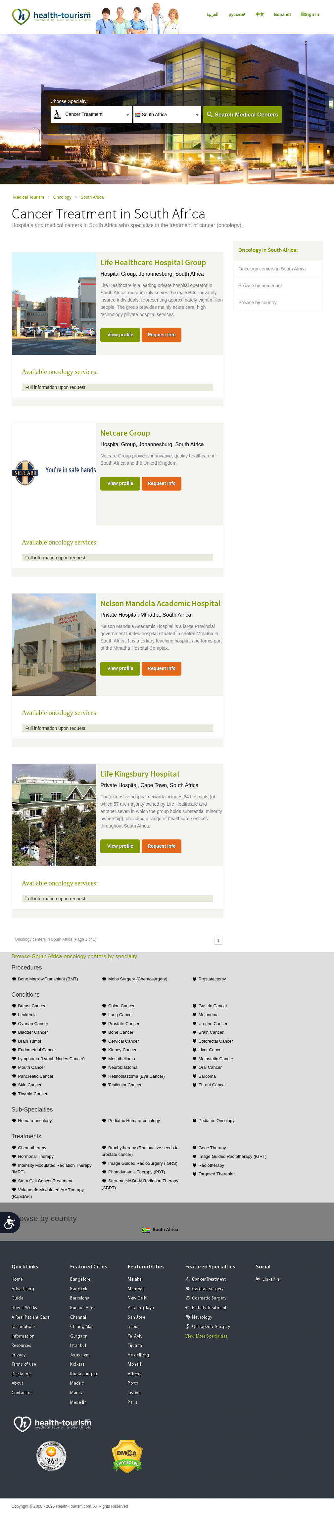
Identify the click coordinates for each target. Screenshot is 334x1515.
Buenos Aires (82, 1308)
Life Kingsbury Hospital (139, 774)
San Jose (136, 1317)
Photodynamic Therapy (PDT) (136, 1171)
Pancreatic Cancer (36, 1076)
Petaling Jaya (141, 1308)
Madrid (77, 1383)
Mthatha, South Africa (165, 615)
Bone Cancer (120, 1032)
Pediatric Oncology (217, 1120)
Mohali (134, 1364)
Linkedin (267, 1279)
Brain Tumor (30, 1041)
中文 (260, 14)
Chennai (78, 1317)
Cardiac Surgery (208, 1289)
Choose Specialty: (69, 101)
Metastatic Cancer (216, 1058)
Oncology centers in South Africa (272, 268)
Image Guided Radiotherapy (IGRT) (233, 1156)
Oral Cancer (210, 1067)
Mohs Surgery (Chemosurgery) (137, 978)
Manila (76, 1393)
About (18, 1383)
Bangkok (78, 1289)
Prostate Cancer (123, 1023)
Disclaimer (22, 1374)
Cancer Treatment (209, 1279)
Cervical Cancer (123, 1041)
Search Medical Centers (246, 115)
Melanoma (209, 1014)
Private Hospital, (120, 615)
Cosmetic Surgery (209, 1298)
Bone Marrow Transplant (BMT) (48, 978)
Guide (18, 1298)
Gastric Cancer (213, 1005)
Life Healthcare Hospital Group (153, 263)
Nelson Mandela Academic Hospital (160, 603)
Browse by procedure (260, 285)
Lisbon (134, 1393)
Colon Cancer (121, 1005)
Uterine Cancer (213, 1023)
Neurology (202, 1317)
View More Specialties (206, 1336)
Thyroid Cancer (33, 1093)
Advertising (23, 1289)
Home (17, 1279)
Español (282, 14)
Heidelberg (138, 1355)
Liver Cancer (211, 1049)
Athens (134, 1374)
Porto (133, 1383)
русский (237, 14)
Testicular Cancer (124, 1084)
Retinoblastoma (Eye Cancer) (136, 1076)
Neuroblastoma (122, 1067)
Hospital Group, (119, 274)
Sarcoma (207, 1076)
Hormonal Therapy (36, 1156)
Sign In (310, 14)
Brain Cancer (211, 1032)
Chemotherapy (32, 1147)
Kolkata (77, 1364)
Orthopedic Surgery (211, 1327)
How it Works (24, 1308)
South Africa (92, 197)
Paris (133, 1402)
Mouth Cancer (31, 1067)
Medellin (78, 1402)
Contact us (22, 1393)
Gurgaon (79, 1336)
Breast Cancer (32, 1005)
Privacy (19, 1355)
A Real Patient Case (31, 1317)
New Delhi (138, 1298)
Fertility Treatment (209, 1308)
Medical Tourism (28, 197)
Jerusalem (80, 1355)
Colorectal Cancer (216, 1041)
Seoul (133, 1327)
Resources (21, 1346)
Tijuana (135, 1346)
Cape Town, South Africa (169, 785)
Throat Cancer (212, 1084)
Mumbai (136, 1289)
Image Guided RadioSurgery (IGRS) (142, 1163)
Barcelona (80, 1298)
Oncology (62, 197)
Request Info (162, 334)
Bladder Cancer (33, 1032)
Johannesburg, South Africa (171, 274)
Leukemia (27, 1014)
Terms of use (24, 1364)
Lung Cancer (120, 1014)
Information (23, 1336)
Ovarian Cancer (33, 1023)
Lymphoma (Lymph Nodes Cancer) (51, 1058)
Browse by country (258, 302)
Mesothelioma (121, 1058)
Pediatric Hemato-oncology (134, 1120)
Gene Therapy (212, 1147)
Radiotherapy (211, 1165)
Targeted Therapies (217, 1173)
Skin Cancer (30, 1084)
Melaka (135, 1279)
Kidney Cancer (122, 1049)
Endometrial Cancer (37, 1049)
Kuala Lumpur (83, 1374)
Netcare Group (125, 433)
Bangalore (80, 1279)
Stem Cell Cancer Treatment (45, 1180)
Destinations (24, 1327)
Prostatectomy (212, 978)
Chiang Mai (81, 1327)
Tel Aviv (135, 1336)
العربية (212, 14)
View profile (120, 334)
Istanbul (78, 1346)
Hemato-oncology (35, 1120)
